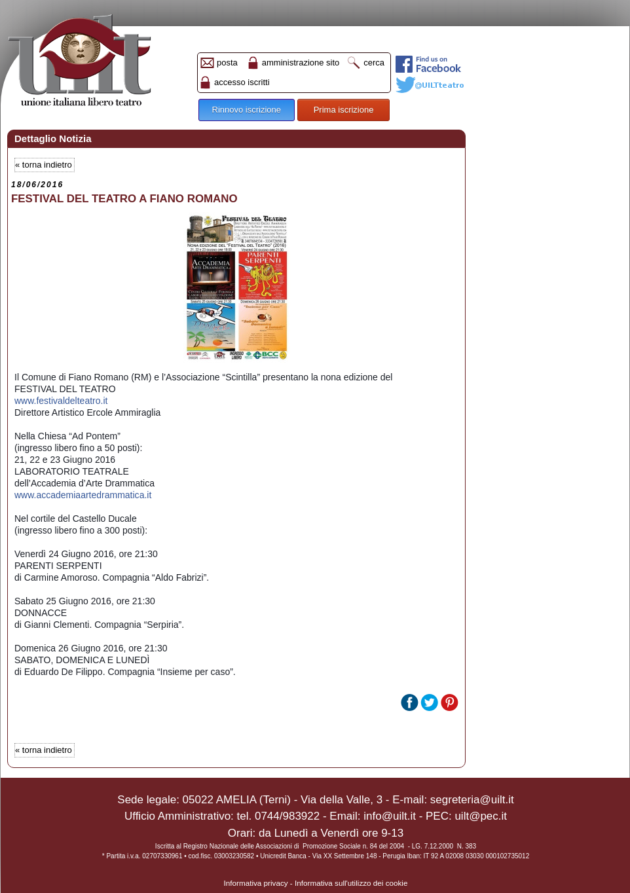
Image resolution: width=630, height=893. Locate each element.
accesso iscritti (242, 82)
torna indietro (47, 165)
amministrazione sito (301, 62)
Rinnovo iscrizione (247, 110)
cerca (373, 62)
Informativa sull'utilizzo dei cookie (351, 883)
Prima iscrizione (344, 110)
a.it (82, 495)
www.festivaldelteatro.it (60, 400)
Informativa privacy (256, 883)
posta (227, 62)
